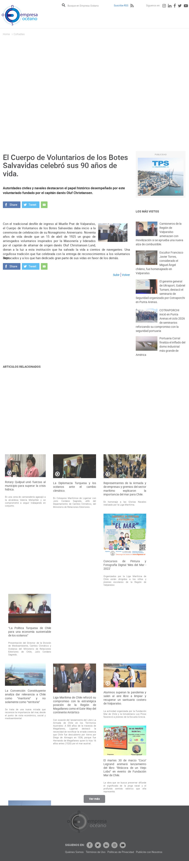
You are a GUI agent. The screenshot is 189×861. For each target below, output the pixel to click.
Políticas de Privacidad (149, 852)
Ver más (94, 801)
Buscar (63, 5)
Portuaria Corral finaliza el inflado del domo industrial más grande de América (160, 352)
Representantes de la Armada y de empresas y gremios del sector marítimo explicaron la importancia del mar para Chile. (124, 609)
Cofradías (19, 34)
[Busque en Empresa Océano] (86, 5)
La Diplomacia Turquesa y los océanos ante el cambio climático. (74, 607)
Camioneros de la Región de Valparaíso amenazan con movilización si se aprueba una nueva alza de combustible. (159, 241)
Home (6, 34)
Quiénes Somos (102, 852)
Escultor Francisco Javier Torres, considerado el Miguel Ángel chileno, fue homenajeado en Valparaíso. (159, 270)
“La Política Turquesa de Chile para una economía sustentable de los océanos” (29, 751)
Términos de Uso (123, 852)
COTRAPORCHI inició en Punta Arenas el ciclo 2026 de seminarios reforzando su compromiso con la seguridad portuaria (160, 327)
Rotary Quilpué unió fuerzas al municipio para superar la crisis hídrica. (25, 606)
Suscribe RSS (121, 5)
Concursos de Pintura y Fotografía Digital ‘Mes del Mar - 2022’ (124, 685)
